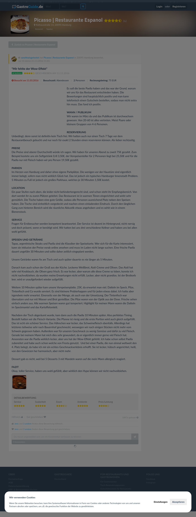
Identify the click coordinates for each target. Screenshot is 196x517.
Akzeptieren (178, 501)
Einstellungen (161, 501)
